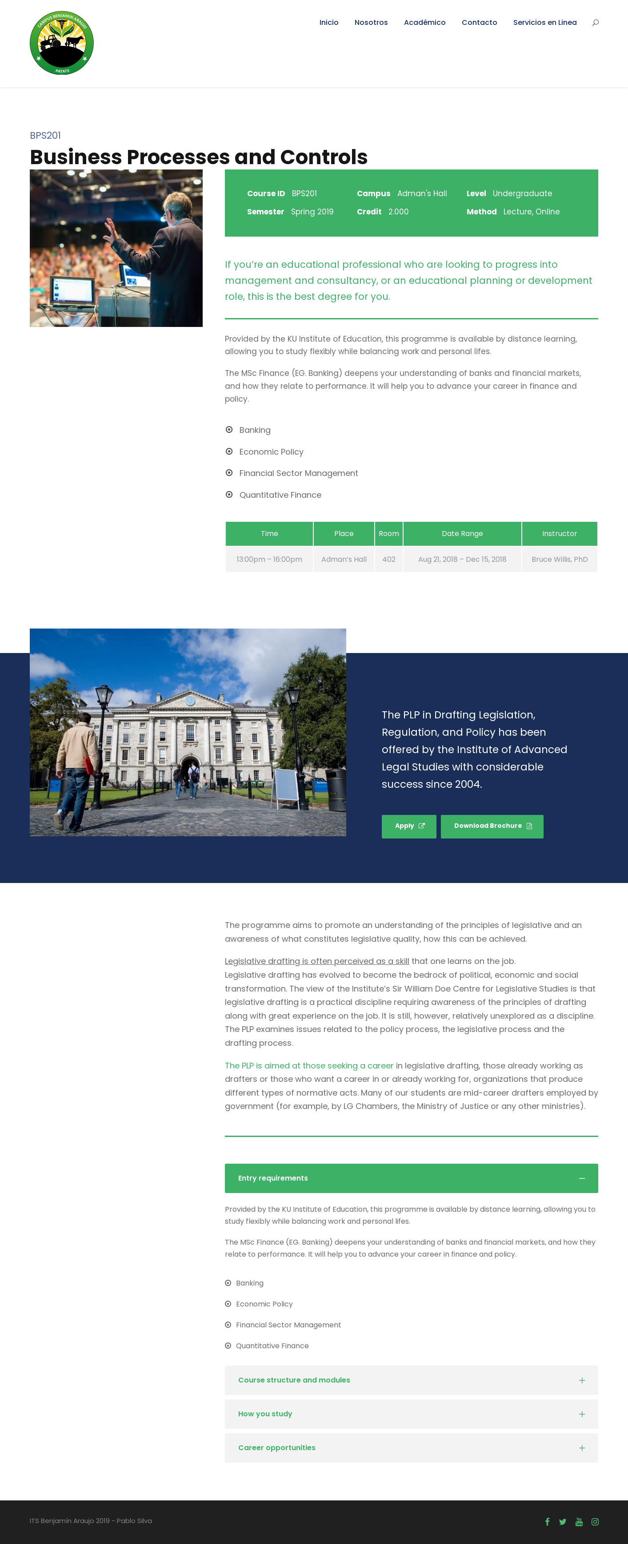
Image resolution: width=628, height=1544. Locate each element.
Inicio (329, 22)
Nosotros (371, 22)
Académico (425, 22)
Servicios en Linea (545, 22)
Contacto (479, 22)
